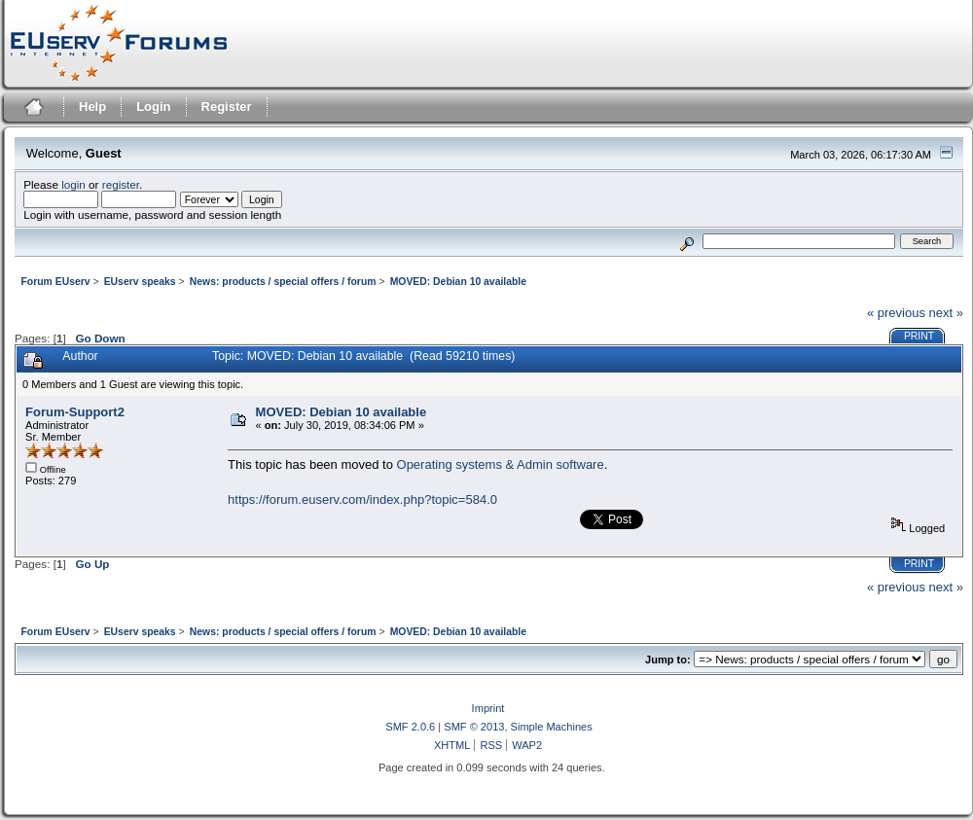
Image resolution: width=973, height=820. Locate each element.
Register (226, 106)
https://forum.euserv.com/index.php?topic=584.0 (362, 499)
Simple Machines (552, 726)
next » (946, 312)
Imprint (488, 708)
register (120, 184)
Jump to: (668, 659)
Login (153, 106)
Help (92, 106)
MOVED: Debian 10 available (341, 412)
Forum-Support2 (75, 412)
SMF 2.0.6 (410, 726)
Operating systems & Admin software (500, 464)
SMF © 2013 (474, 726)
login (73, 184)
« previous (896, 312)
